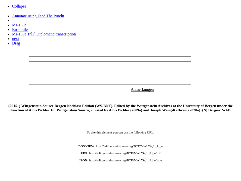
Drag (16, 43)
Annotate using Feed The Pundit (38, 16)
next (15, 38)
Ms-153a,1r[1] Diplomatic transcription (44, 34)
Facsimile (20, 29)
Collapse (19, 6)
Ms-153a (19, 25)
